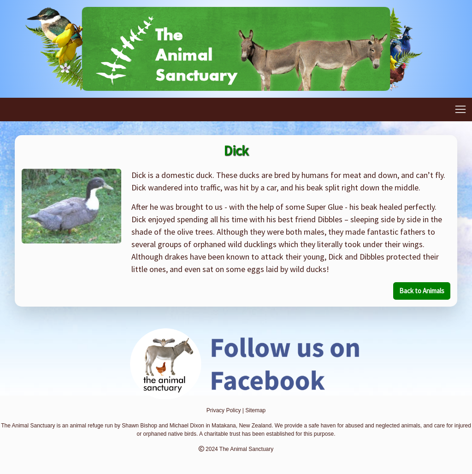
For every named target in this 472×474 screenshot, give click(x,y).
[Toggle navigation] (460, 109)
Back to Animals (421, 290)
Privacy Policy (223, 410)
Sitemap (255, 410)
